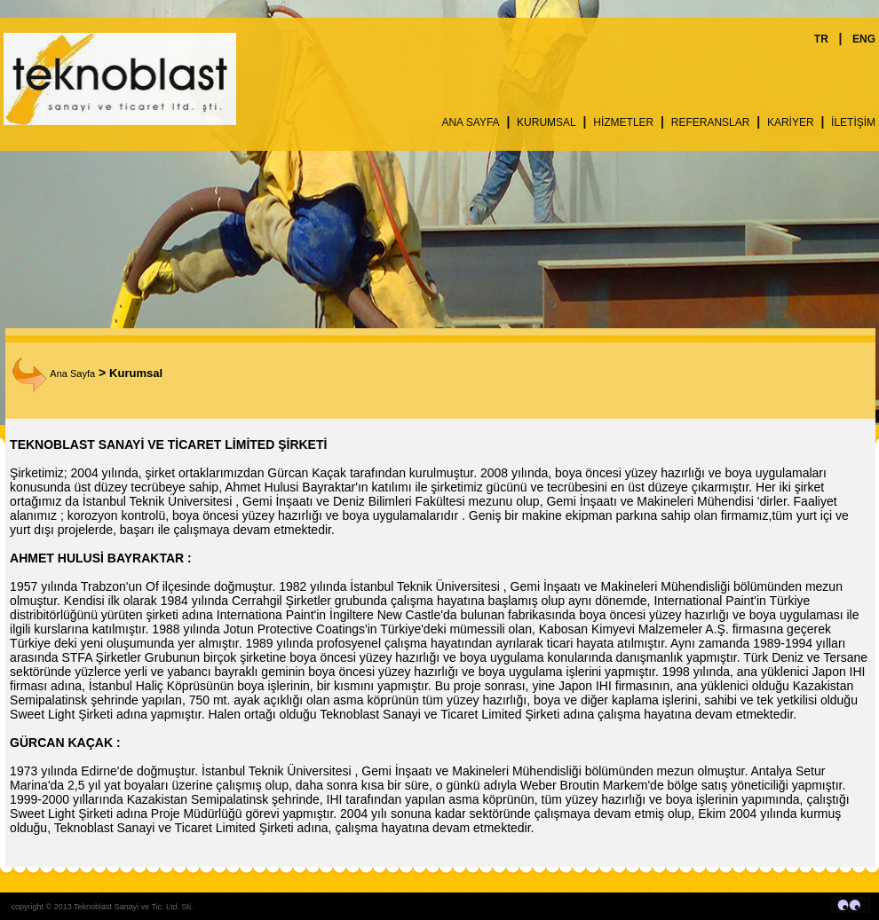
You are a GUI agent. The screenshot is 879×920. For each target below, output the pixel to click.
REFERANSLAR (710, 122)
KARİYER (790, 122)
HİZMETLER (623, 122)
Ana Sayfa (53, 373)
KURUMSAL (546, 122)
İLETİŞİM (853, 122)
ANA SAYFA (470, 122)
